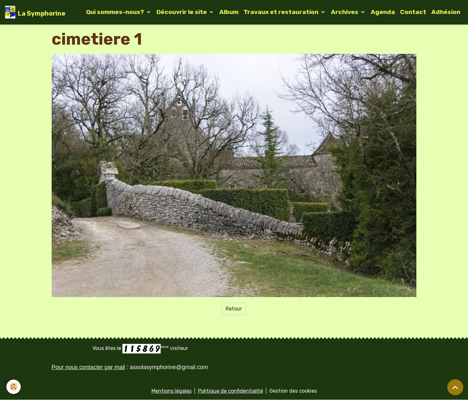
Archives (345, 12)
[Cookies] (13, 387)
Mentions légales (171, 391)
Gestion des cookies (293, 391)
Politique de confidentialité (230, 391)
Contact (413, 12)
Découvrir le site (182, 12)
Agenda (383, 12)
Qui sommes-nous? (115, 12)
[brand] (35, 12)
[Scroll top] (455, 387)
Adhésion (445, 12)
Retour (234, 309)
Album (228, 12)
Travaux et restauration (282, 12)
